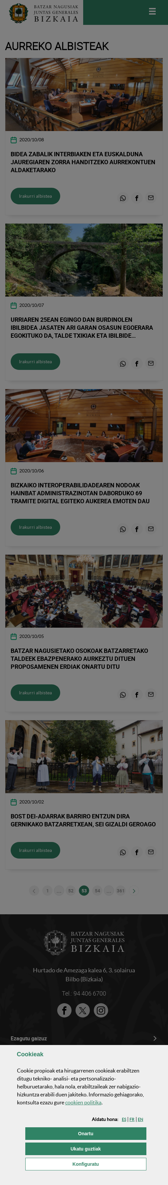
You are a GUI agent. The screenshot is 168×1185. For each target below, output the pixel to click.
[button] (124, 1119)
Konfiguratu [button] (109, 1163)
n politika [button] (83, 1102)
